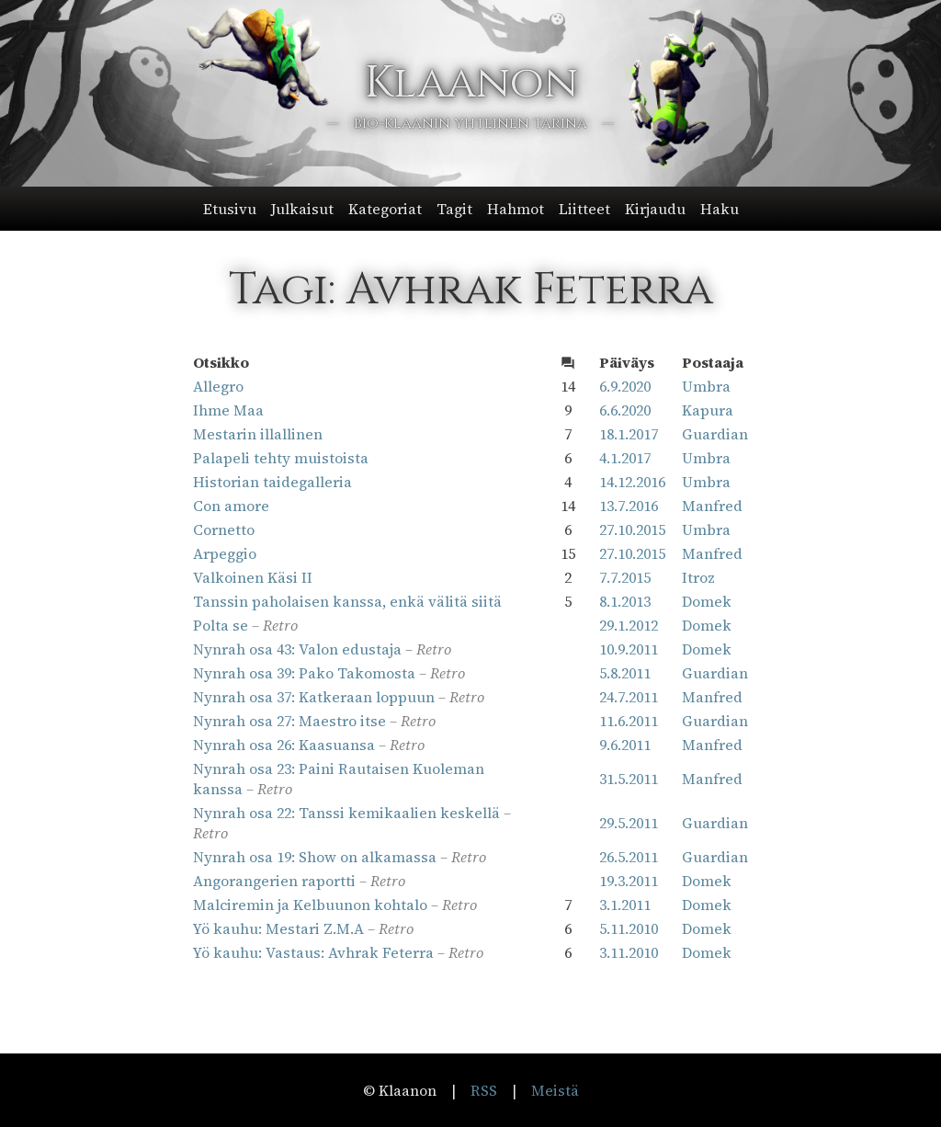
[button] (471, 209)
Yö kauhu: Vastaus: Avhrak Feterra (313, 952)
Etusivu (229, 209)
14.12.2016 (632, 482)
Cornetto (224, 529)
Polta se (220, 625)
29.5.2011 (628, 823)
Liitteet (584, 209)
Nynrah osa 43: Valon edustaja (297, 649)
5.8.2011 (625, 673)
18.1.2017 (628, 434)
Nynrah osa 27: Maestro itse (289, 721)
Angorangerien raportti (274, 881)
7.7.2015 (625, 577)
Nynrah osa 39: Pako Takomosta (304, 673)
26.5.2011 (628, 857)
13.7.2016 (628, 505)
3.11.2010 (628, 952)
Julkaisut (302, 209)
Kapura (707, 410)
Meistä (555, 1090)
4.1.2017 (625, 458)
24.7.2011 (628, 697)
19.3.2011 (628, 881)
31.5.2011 (628, 778)
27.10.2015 (632, 529)
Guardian (715, 434)
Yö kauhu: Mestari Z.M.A (278, 928)
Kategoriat (385, 209)
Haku (719, 209)
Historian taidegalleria (272, 482)
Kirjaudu (655, 209)
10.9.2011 (628, 649)
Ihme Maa (228, 410)
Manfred (712, 505)
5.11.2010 (628, 928)
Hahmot (515, 209)
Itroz (698, 577)
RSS (483, 1090)
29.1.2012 (628, 625)
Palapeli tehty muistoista (280, 458)
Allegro (218, 386)
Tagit (454, 209)
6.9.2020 (625, 386)
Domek (706, 601)
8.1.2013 (625, 601)
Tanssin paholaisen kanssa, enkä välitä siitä (347, 601)
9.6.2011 (625, 744)
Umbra (706, 386)
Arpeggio (224, 553)
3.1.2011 (625, 904)
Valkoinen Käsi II (252, 577)
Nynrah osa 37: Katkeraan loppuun (314, 697)
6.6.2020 (625, 410)
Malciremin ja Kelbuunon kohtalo (310, 904)
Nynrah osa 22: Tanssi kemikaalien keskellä (346, 813)
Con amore (231, 505)
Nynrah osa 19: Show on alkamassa (314, 857)
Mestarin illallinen (258, 434)
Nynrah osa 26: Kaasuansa (284, 744)
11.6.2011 (628, 721)
